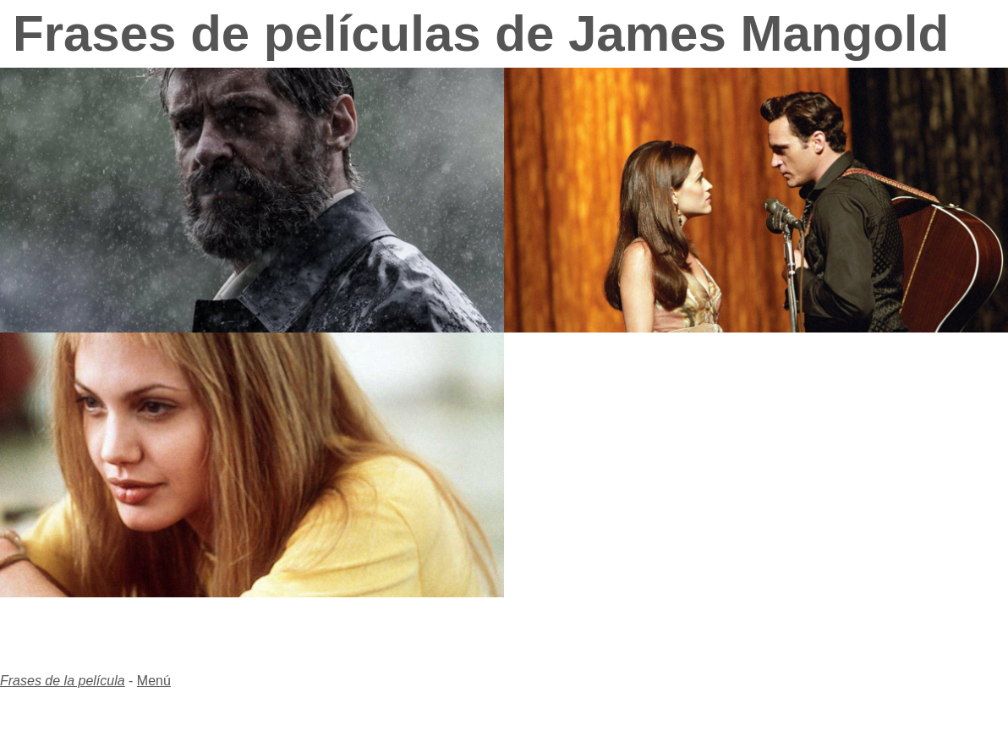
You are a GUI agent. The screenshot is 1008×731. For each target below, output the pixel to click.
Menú (154, 680)
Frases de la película (62, 680)
